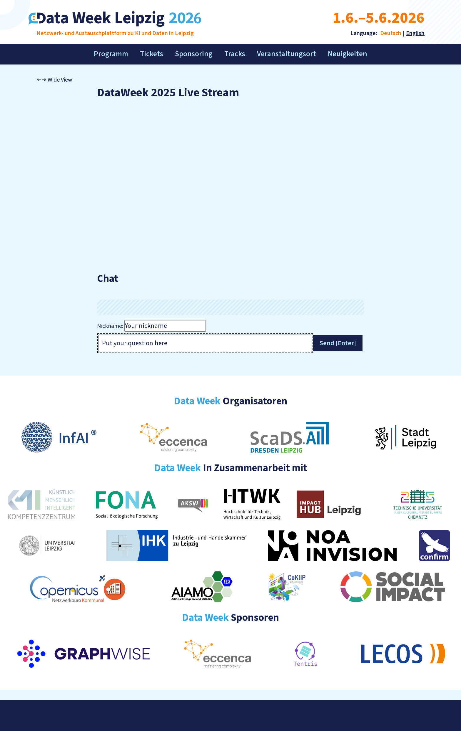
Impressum (50, 715)
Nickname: (110, 326)
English (415, 33)
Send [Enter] (338, 343)
